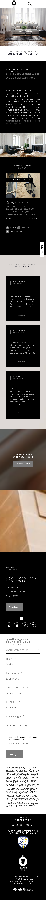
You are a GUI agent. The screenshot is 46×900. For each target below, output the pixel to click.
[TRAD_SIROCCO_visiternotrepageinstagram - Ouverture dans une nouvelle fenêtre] (9, 625)
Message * (15, 716)
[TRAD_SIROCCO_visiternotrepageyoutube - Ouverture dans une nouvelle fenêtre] (17, 625)
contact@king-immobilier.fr (16, 591)
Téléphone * (17, 687)
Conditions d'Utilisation (26, 805)
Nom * (11, 658)
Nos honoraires (18, 880)
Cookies (29, 883)
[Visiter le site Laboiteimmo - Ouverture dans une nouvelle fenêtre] (23, 892)
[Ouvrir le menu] (36, 4)
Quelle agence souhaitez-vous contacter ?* (18, 641)
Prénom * (14, 673)
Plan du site (29, 880)
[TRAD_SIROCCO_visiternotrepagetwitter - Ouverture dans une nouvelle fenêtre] (33, 625)
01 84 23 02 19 (12, 587)
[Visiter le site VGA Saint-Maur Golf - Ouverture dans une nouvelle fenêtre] (23, 842)
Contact (42, 250)
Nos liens (32, 882)
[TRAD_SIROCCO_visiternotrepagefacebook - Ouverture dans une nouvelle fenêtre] (25, 625)
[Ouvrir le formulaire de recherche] (30, 4)
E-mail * (13, 702)
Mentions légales (16, 882)
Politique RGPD (19, 883)
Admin (26, 882)
